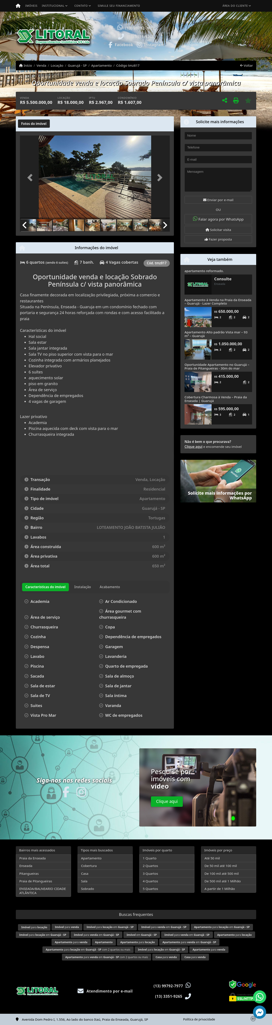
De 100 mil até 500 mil (221, 873)
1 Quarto (149, 858)
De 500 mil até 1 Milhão (222, 881)
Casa (84, 873)
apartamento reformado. (204, 271)
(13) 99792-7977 (140, 28)
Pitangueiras (29, 873)
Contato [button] (81, 6)
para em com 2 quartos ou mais (88, 949)
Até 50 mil (212, 858)
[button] (182, 36)
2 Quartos (150, 866)
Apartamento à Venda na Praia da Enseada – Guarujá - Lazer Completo (218, 302)
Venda (41, 65)
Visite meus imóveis (231, 48)
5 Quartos (150, 888)
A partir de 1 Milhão (219, 888)
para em (110, 927)
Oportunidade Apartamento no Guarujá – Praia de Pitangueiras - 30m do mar (217, 366)
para (34, 927)
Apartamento (101, 65)
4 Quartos (150, 881)
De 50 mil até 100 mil (220, 866)
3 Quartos (150, 873)
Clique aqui (193, 446)
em (142, 935)
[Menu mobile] (18, 6)
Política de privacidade (199, 1019)
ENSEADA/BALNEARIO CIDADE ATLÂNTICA (42, 890)
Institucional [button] (53, 6)
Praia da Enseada (32, 858)
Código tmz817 (127, 65)
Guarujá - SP (77, 65)
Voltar (246, 65)
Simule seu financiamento (119, 6)
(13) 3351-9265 (140, 36)
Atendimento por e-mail (105, 991)
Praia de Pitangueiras (35, 881)
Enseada (25, 866)
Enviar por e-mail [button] (218, 200)
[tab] (34, 123)
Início (25, 65)
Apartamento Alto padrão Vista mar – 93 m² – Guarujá (216, 334)
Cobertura (89, 866)
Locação (57, 65)
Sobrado (87, 888)
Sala (84, 881)
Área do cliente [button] (235, 6)
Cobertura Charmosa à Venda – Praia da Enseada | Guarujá (216, 399)
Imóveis (31, 6)
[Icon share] (120, 44)
